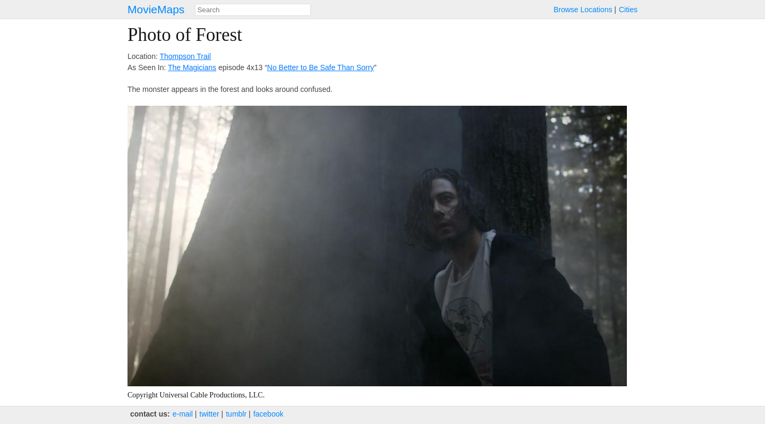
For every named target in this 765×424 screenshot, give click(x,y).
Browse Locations (583, 9)
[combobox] (253, 10)
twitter (209, 414)
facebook (268, 414)
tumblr (236, 414)
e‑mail (183, 414)
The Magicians (192, 67)
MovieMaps (156, 9)
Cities (628, 9)
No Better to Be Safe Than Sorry (320, 67)
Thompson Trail (184, 56)
